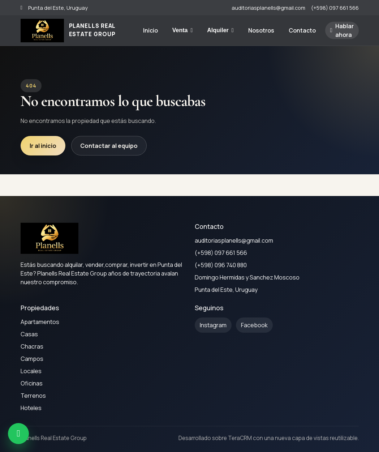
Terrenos (33, 396)
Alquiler (220, 30)
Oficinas (32, 383)
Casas (29, 334)
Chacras (32, 346)
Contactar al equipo (109, 146)
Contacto (302, 30)
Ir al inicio (43, 146)
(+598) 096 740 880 (221, 265)
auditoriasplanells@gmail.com (268, 7)
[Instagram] (213, 325)
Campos (32, 359)
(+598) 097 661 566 (335, 7)
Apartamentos (40, 322)
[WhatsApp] (18, 433)
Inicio (150, 30)
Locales (31, 371)
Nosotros (261, 30)
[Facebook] (254, 325)
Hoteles (31, 408)
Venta (182, 30)
